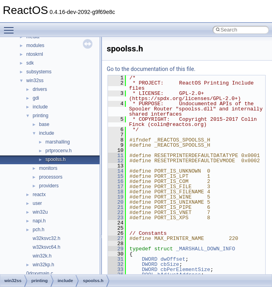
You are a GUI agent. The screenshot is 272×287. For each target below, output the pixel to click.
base (44, 124)
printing (40, 115)
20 (115, 202)
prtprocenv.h (58, 150)
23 (115, 217)
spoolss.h (55, 159)
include (40, 107)
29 (115, 248)
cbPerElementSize (185, 269)
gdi (36, 98)
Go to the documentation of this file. (151, 69)
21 (115, 207)
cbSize (169, 264)
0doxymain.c (39, 273)
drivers (40, 89)
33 (115, 269)
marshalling (57, 142)
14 (115, 171)
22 (115, 212)
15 (115, 176)
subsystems (38, 72)
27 (115, 238)
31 (115, 259)
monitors (48, 168)
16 (115, 181)
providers (49, 186)
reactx (39, 194)
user (37, 203)
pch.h (38, 229)
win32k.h (42, 256)
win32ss (34, 80)
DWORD (149, 259)
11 (115, 155)
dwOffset (172, 259)
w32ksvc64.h (46, 247)
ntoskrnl (34, 54)
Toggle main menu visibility (11, 27)
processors (51, 177)
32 (115, 264)
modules (35, 45)
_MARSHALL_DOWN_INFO (205, 248)
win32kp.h (43, 264)
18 (115, 191)
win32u (40, 212)
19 (115, 197)
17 (115, 186)
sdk (30, 63)
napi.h (39, 221)
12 (115, 160)
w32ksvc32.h (46, 238)
